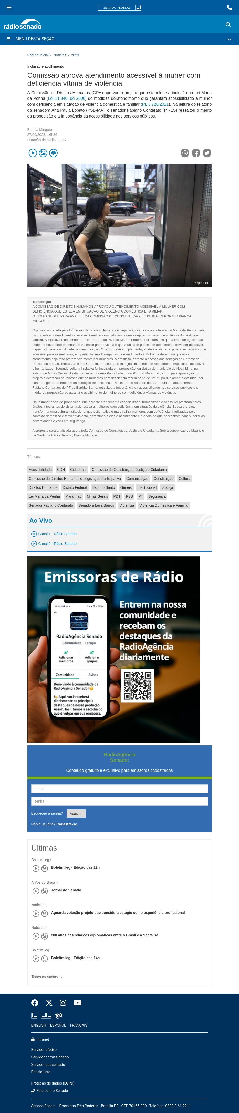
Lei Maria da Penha (44, 496)
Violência (127, 505)
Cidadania (78, 469)
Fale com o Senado (49, 1091)
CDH (61, 469)
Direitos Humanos (43, 487)
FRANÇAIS (78, 1025)
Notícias (38, 905)
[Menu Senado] (9, 8)
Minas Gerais (97, 496)
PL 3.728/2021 (155, 104)
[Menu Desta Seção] (119, 39)
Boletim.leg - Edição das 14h (75, 958)
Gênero (126, 487)
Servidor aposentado (48, 1064)
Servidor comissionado (50, 1057)
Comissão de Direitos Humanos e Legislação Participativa (75, 478)
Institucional (147, 487)
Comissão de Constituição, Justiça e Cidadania (129, 469)
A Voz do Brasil (44, 882)
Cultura (184, 478)
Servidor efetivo (44, 1050)
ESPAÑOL (58, 1025)
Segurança (157, 496)
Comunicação (137, 478)
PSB (129, 496)
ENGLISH (38, 1025)
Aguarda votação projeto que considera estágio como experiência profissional (118, 913)
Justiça (167, 487)
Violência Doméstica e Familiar (164, 505)
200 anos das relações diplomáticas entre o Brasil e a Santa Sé (104, 935)
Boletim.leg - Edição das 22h (75, 867)
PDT (116, 496)
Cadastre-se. (67, 824)
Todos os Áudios (48, 975)
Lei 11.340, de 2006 (66, 98)
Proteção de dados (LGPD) (53, 1083)
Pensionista (40, 1072)
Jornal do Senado (66, 890)
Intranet (40, 1039)
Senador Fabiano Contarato (51, 505)
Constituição (163, 478)
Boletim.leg (40, 860)
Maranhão (73, 496)
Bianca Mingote (39, 130)
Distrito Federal (75, 487)
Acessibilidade (40, 469)
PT (140, 496)
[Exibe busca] (228, 25)
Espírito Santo (103, 487)
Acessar (76, 814)
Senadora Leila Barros (96, 505)
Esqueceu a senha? (47, 813)
